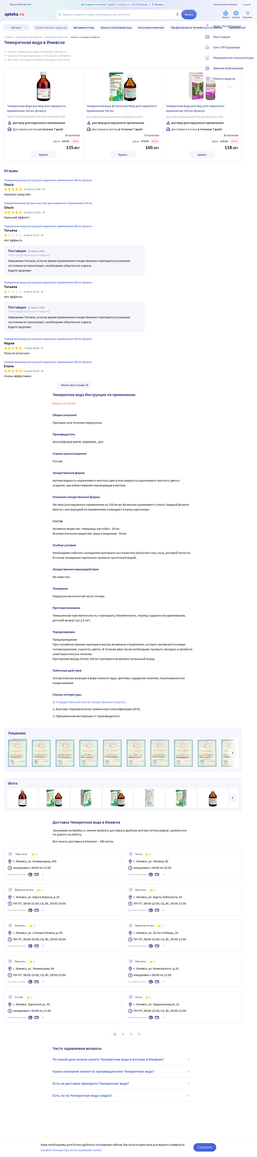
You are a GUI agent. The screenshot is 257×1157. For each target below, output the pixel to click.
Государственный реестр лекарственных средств (90, 702)
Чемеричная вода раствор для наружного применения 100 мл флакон (36, 108)
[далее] (232, 753)
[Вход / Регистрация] (251, 29)
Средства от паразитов (56, 37)
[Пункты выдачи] (251, 82)
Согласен (205, 1147)
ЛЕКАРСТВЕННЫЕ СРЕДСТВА (28, 37)
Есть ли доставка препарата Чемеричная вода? (122, 1083)
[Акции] (225, 15)
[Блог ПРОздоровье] (251, 50)
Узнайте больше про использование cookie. (71, 1150)
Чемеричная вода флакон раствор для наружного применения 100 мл (121, 108)
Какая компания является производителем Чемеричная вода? (122, 1071)
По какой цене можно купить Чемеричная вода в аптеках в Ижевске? (122, 1059)
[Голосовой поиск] (177, 14)
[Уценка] (236, 15)
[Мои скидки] (251, 40)
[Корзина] (247, 15)
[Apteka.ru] (18, 14)
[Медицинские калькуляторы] (251, 61)
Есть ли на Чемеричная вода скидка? (122, 1095)
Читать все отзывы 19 (74, 385)
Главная (8, 37)
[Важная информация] (251, 71)
